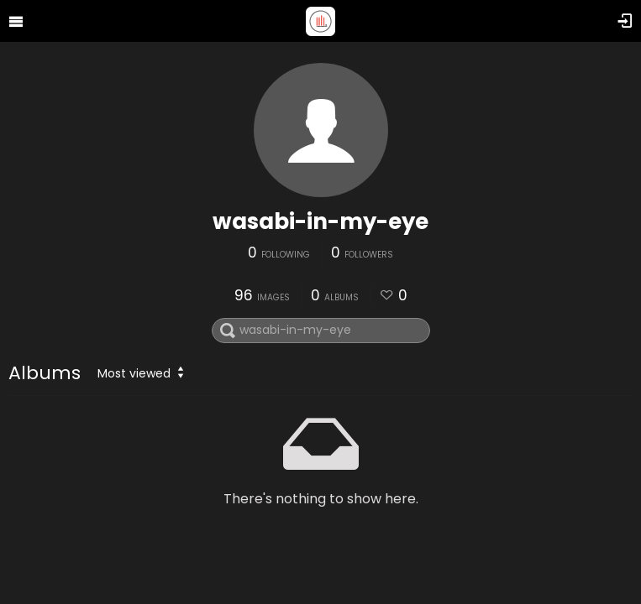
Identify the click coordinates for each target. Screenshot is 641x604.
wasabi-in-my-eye (320, 221)
